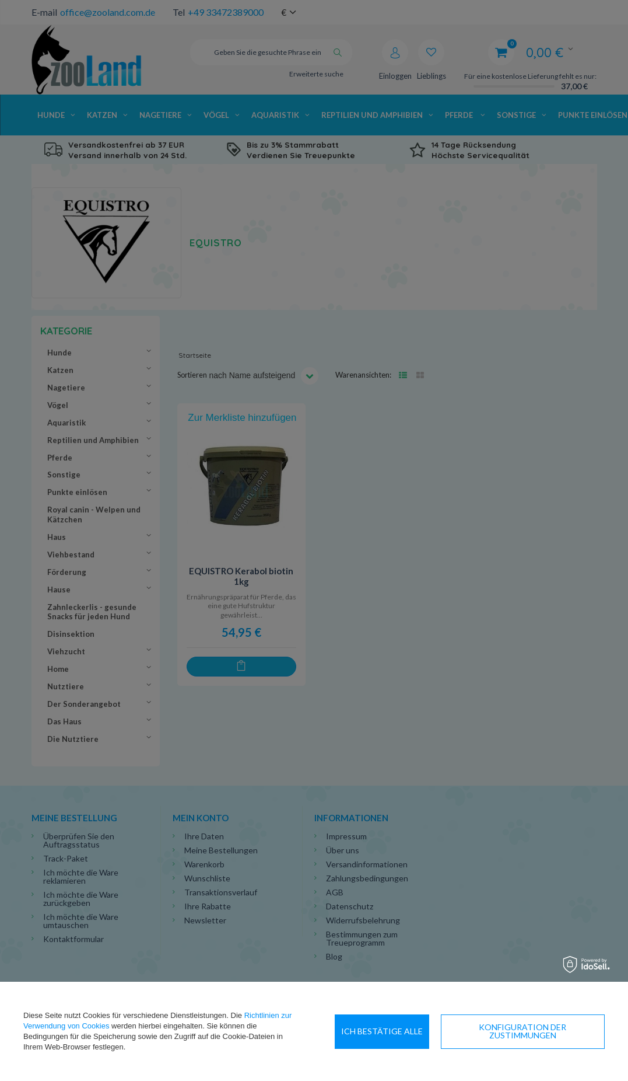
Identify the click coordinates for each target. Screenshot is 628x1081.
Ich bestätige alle (557, 1031)
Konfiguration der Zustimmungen (416, 1031)
